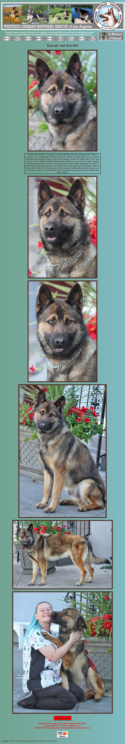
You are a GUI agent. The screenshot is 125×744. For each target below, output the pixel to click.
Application (62, 718)
